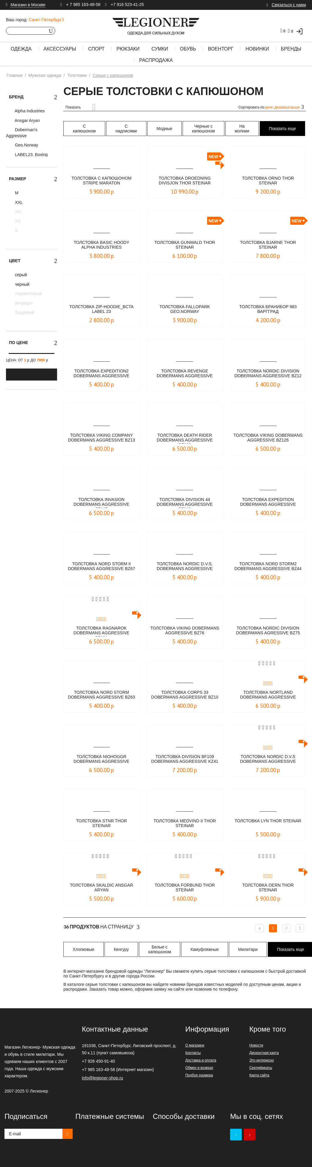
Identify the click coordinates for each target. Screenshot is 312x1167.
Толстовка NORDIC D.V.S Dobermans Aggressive (268, 759)
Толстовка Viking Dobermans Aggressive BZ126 (268, 438)
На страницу (101, 927)
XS (17, 221)
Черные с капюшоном (203, 128)
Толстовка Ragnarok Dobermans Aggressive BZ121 (101, 631)
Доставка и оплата (200, 1060)
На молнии (242, 128)
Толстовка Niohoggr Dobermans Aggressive (101, 759)
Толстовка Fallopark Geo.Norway (184, 309)
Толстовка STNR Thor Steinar (101, 823)
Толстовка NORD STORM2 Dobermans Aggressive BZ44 (267, 566)
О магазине (194, 1045)
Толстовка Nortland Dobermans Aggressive (268, 695)
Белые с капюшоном (159, 949)
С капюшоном (84, 128)
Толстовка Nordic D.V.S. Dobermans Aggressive (184, 566)
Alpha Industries (29, 111)
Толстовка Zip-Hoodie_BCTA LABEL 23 (101, 309)
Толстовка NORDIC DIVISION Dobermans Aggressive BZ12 (268, 374)
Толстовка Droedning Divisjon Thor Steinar (184, 181)
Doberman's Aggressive (21, 132)
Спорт (96, 48)
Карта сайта (259, 1075)
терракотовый (28, 293)
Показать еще (282, 128)
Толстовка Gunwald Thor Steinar (184, 245)
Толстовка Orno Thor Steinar (267, 181)
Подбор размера (199, 1075)
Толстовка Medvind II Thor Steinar (185, 823)
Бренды (291, 48)
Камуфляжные (204, 949)
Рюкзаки (128, 48)
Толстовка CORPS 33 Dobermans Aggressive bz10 (184, 695)
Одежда (21, 48)
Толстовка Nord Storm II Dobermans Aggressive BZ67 (101, 566)
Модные (164, 128)
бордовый (24, 312)
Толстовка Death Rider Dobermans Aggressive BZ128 (184, 438)
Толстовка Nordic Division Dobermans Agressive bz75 (268, 631)
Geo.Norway (26, 145)
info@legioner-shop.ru (102, 1078)
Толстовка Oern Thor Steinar (268, 888)
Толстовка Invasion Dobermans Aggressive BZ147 (101, 502)
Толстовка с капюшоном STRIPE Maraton (101, 181)
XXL (18, 202)
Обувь (188, 48)
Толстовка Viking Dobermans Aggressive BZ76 (184, 631)
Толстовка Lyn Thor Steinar (268, 823)
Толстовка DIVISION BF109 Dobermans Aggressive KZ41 (185, 759)
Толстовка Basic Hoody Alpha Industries (101, 245)
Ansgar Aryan (27, 120)
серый (20, 274)
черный (21, 284)
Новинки (257, 48)
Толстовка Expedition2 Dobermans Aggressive (101, 374)
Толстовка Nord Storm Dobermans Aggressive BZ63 (101, 695)
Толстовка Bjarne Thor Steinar (268, 245)
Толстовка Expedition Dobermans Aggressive (268, 502)
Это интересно (261, 1060)
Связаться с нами (289, 4)
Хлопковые (83, 949)
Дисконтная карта (264, 1053)
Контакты (193, 1053)
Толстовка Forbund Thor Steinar (185, 888)
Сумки (160, 48)
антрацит (23, 303)
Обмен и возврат (199, 1068)
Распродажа (156, 60)
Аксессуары (60, 48)
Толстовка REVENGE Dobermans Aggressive (184, 374)
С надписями (126, 128)
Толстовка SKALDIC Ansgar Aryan (102, 888)
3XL (18, 211)
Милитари (248, 949)
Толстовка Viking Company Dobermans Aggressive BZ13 (101, 438)
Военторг (221, 48)
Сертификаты (260, 1068)
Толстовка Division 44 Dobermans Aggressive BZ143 (184, 502)
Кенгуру (121, 949)
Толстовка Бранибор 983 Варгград (268, 309)
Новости (256, 1045)
